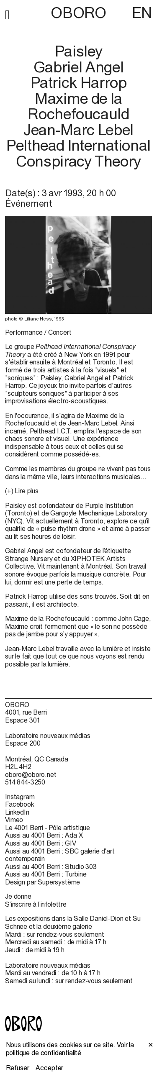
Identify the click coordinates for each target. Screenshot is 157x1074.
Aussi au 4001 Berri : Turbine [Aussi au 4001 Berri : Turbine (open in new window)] (45, 874)
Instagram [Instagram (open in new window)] (20, 796)
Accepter (49, 1067)
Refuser (17, 1067)
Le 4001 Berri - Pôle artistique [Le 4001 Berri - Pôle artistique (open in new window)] (47, 827)
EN (142, 12)
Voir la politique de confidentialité (70, 1048)
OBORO (78, 13)
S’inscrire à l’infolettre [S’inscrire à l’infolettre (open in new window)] (36, 904)
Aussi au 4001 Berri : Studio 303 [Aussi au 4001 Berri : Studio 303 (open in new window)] (51, 866)
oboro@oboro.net (31, 774)
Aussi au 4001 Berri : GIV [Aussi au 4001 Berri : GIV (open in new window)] (40, 843)
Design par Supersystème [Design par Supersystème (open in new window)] (42, 882)
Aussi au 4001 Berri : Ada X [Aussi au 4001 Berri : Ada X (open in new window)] (44, 835)
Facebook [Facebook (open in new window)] (19, 804)
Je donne (18, 896)
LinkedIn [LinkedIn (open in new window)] (17, 812)
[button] (7, 13)
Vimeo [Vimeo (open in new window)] (14, 819)
